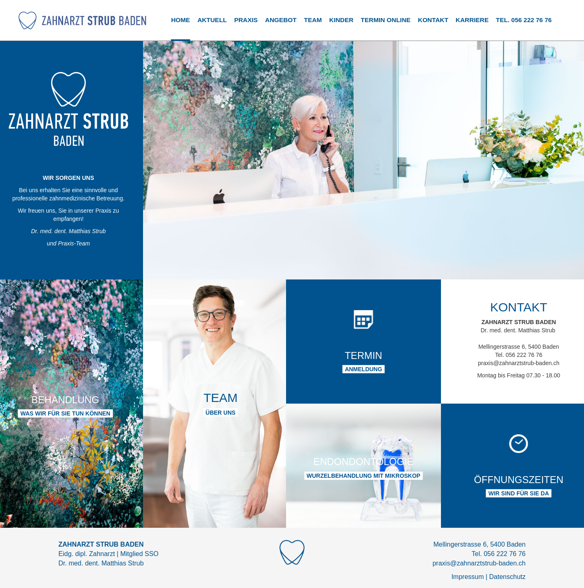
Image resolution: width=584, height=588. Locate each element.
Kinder (341, 19)
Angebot (281, 19)
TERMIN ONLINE (385, 19)
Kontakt (433, 19)
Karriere (472, 19)
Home (180, 19)
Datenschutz (507, 576)
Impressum (467, 576)
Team (313, 19)
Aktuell (212, 19)
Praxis (245, 19)
